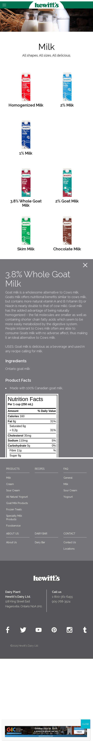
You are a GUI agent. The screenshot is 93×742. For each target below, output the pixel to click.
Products (12, 552)
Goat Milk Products (17, 586)
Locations (69, 631)
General (67, 560)
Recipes (39, 552)
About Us (12, 616)
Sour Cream (13, 573)
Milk (8, 560)
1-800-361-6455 (62, 680)
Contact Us (69, 625)
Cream (10, 567)
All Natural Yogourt (17, 579)
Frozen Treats (14, 592)
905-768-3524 (61, 684)
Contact (69, 616)
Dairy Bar (41, 616)
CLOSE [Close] (85, 724)
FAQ (65, 552)
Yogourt (68, 579)
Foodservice (13, 608)
